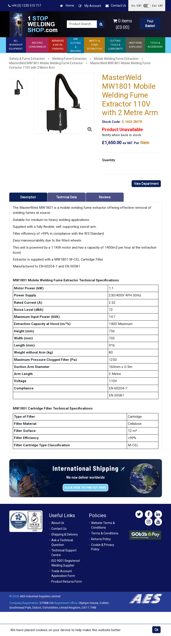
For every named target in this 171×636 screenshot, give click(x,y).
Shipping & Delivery (64, 534)
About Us (57, 523)
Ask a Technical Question (62, 542)
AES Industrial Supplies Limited (40, 596)
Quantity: (109, 160)
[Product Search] (100, 24)
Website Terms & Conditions (103, 525)
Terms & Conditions (104, 533)
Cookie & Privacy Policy (102, 547)
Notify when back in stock (121, 135)
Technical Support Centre (64, 553)
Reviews (105, 197)
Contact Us (116, 5)
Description (28, 197)
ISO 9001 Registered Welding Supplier (65, 563)
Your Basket (150, 23)
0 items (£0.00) (122, 24)
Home (67, 5)
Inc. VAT (136, 5)
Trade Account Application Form (63, 573)
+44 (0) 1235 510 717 (24, 5)
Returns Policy (101, 539)
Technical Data (66, 197)
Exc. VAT (157, 5)
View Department (146, 183)
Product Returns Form (66, 581)
